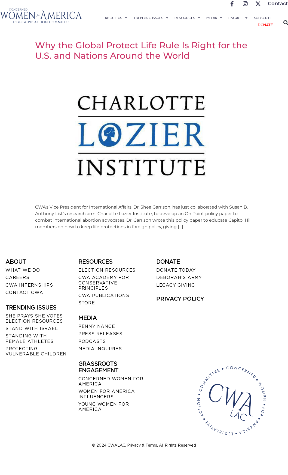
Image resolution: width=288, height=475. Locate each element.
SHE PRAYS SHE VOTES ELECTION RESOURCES (34, 318)
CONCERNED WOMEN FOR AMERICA (110, 381)
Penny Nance (96, 326)
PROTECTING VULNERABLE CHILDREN (36, 351)
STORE (86, 302)
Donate (265, 25)
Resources (187, 18)
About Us (116, 18)
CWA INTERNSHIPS (29, 285)
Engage (237, 18)
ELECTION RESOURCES (107, 270)
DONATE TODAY (176, 270)
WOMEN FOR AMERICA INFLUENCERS (106, 394)
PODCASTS (92, 341)
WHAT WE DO (22, 270)
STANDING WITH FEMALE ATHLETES (29, 338)
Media (214, 18)
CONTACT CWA (24, 292)
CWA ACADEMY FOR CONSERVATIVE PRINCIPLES (103, 282)
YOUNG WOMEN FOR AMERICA (103, 407)
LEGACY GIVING (175, 285)
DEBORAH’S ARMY (179, 277)
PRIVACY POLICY (180, 298)
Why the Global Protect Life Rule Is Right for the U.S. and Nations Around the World (141, 50)
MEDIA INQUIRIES (100, 348)
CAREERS (17, 277)
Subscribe (263, 18)
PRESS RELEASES (100, 333)
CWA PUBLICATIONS (103, 295)
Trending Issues (150, 18)
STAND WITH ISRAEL (31, 328)
